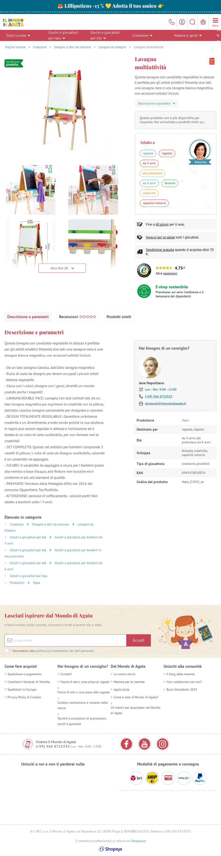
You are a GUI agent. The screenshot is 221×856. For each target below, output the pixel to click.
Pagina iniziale (15, 47)
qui (202, 122)
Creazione (142, 35)
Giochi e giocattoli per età (105, 35)
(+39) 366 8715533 (158, 396)
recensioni (170, 273)
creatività (149, 193)
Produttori (17, 583)
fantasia (169, 183)
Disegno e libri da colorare (72, 47)
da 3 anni (149, 163)
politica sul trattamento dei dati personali (65, 651)
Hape (36, 583)
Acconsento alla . (52, 651)
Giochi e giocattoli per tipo (63, 35)
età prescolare (152, 173)
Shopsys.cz (138, 841)
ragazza (148, 153)
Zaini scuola (18, 35)
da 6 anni (149, 183)
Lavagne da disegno (112, 47)
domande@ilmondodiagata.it (165, 403)
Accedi (138, 640)
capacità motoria (154, 203)
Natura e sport (188, 35)
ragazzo (167, 153)
